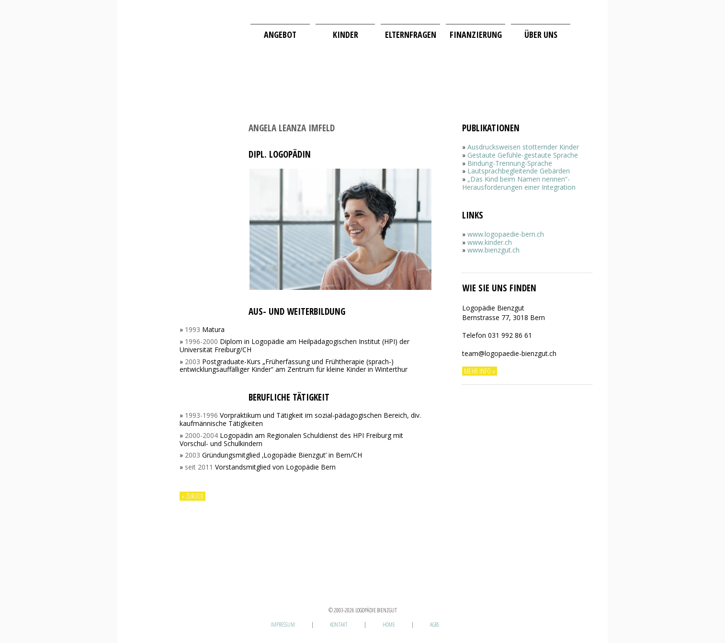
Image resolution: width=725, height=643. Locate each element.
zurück (195, 496)
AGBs (434, 624)
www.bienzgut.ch (493, 249)
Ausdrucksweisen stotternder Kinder (523, 146)
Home (389, 624)
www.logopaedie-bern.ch (505, 234)
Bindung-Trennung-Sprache (509, 163)
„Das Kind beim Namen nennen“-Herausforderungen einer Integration (519, 183)
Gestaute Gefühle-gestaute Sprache (522, 155)
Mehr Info (477, 371)
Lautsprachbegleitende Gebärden (518, 170)
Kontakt (339, 624)
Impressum (283, 624)
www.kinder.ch (489, 242)
